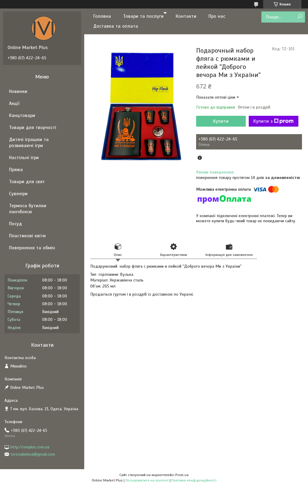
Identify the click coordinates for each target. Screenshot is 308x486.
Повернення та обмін (32, 248)
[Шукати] (299, 16)
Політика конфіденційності (194, 480)
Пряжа (16, 170)
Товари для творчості (32, 128)
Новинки (18, 91)
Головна (102, 16)
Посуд (15, 224)
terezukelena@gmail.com (33, 454)
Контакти (186, 16)
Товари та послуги (143, 16)
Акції (14, 103)
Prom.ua (182, 475)
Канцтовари (22, 115)
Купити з (273, 121)
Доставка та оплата (115, 26)
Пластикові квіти (27, 236)
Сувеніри (18, 194)
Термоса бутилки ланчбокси (27, 209)
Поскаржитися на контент (147, 480)
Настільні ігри (24, 158)
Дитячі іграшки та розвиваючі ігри (29, 143)
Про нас (216, 16)
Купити (221, 121)
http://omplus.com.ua (30, 447)
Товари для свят (27, 182)
